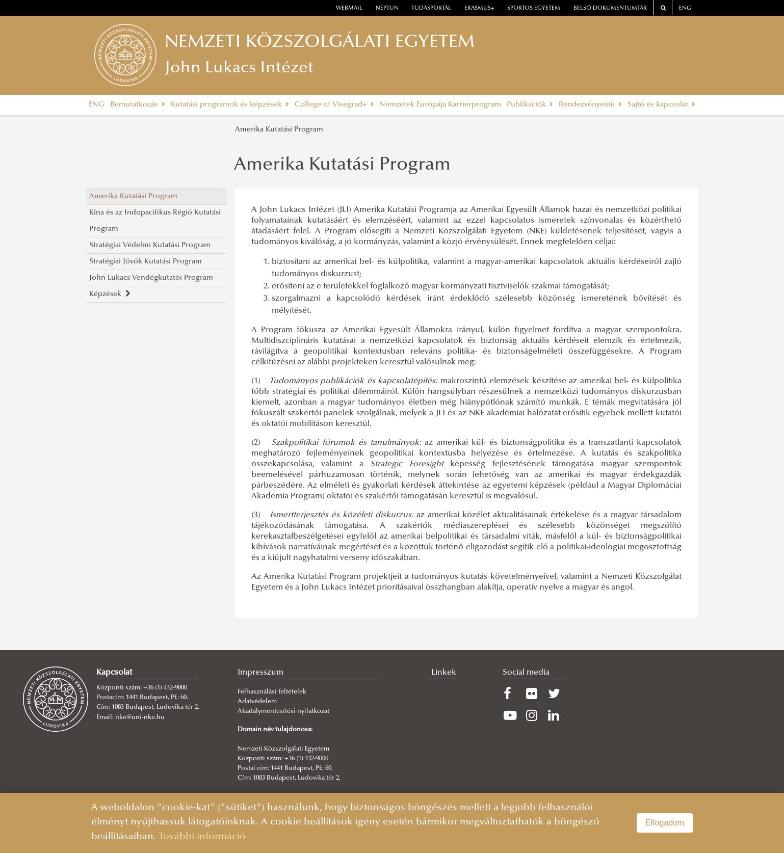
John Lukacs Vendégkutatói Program (151, 278)
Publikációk (530, 105)
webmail (349, 8)
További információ (202, 837)
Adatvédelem (257, 702)
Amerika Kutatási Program (279, 130)
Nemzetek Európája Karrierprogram (440, 105)
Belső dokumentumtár (610, 8)
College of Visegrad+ (334, 105)
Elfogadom (665, 822)
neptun (387, 8)
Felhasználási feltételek (272, 692)
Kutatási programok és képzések (230, 105)
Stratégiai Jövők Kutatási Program (145, 261)
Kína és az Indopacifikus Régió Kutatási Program (155, 221)
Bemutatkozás (137, 105)
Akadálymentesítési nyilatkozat (283, 711)
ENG (685, 8)
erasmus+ (479, 8)
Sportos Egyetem (533, 8)
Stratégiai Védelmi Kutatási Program (150, 245)
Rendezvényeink (590, 105)
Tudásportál (431, 8)
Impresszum (260, 673)
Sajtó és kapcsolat (661, 105)
